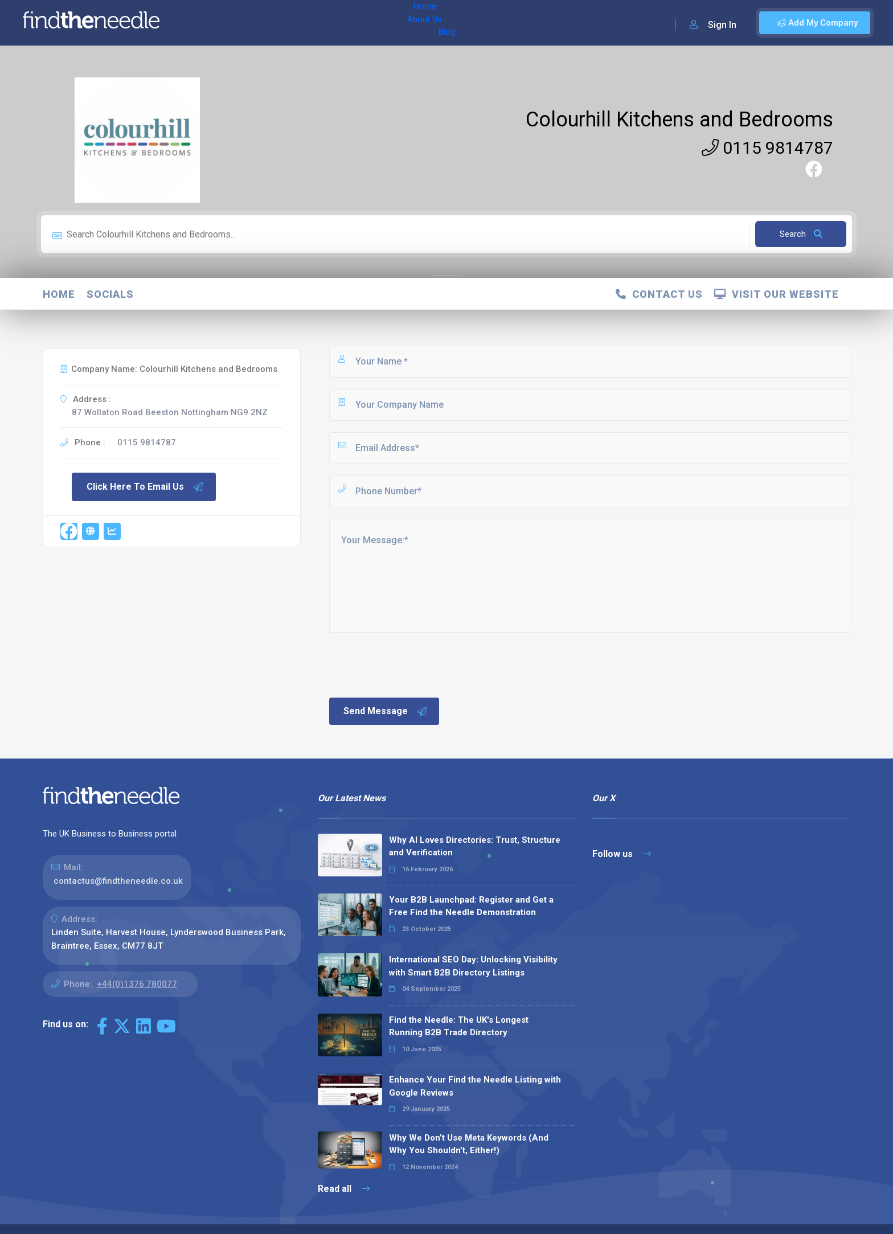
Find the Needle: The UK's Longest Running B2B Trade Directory (459, 1026)
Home (201, 23)
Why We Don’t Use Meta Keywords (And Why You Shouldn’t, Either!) (468, 1144)
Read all (344, 1188)
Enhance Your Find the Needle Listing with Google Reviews (475, 1086)
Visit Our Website (776, 294)
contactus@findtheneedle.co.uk (118, 881)
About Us (244, 23)
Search (801, 234)
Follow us (621, 853)
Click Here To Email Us (145, 487)
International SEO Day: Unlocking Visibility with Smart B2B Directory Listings (473, 966)
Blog (284, 23)
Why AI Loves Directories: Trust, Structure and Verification (474, 846)
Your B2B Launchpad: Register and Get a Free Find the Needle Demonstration (471, 906)
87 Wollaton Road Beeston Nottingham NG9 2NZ (170, 412)
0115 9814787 (767, 148)
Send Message (385, 711)
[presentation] (414, 664)
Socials (110, 294)
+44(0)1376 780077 (137, 984)
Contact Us (659, 294)
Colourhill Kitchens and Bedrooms (679, 120)
